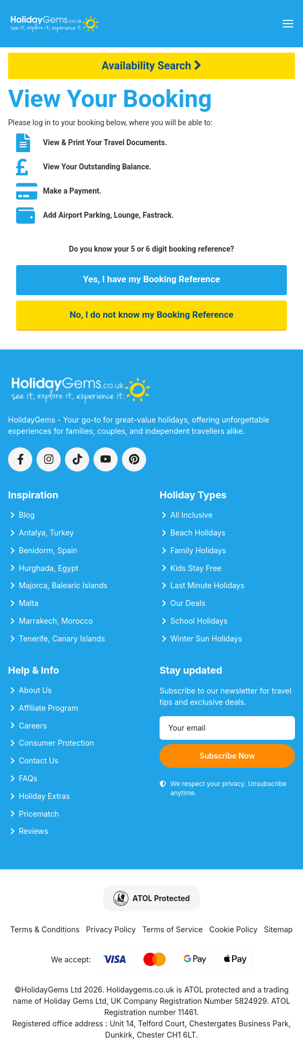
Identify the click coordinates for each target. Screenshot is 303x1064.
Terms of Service (172, 929)
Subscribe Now (227, 755)
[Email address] (227, 728)
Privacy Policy (111, 929)
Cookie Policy (233, 929)
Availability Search (151, 65)
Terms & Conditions (45, 929)
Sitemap (278, 929)
